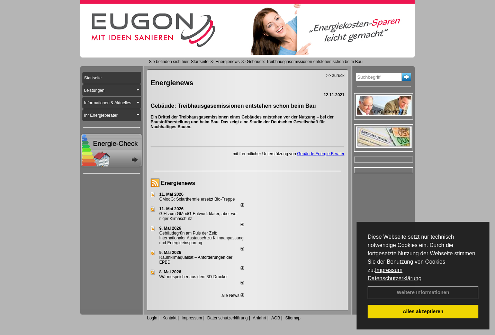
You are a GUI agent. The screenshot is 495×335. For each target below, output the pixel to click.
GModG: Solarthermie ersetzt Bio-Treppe (197, 199)
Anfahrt (259, 318)
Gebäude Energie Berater (320, 153)
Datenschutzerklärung (395, 278)
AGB (275, 318)
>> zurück (335, 75)
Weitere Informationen (423, 292)
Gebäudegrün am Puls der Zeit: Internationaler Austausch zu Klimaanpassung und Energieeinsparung (201, 238)
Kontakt (169, 318)
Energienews (178, 183)
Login (152, 318)
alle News (233, 295)
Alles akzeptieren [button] (423, 311)
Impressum (388, 270)
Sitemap (292, 318)
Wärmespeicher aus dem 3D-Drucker (193, 276)
